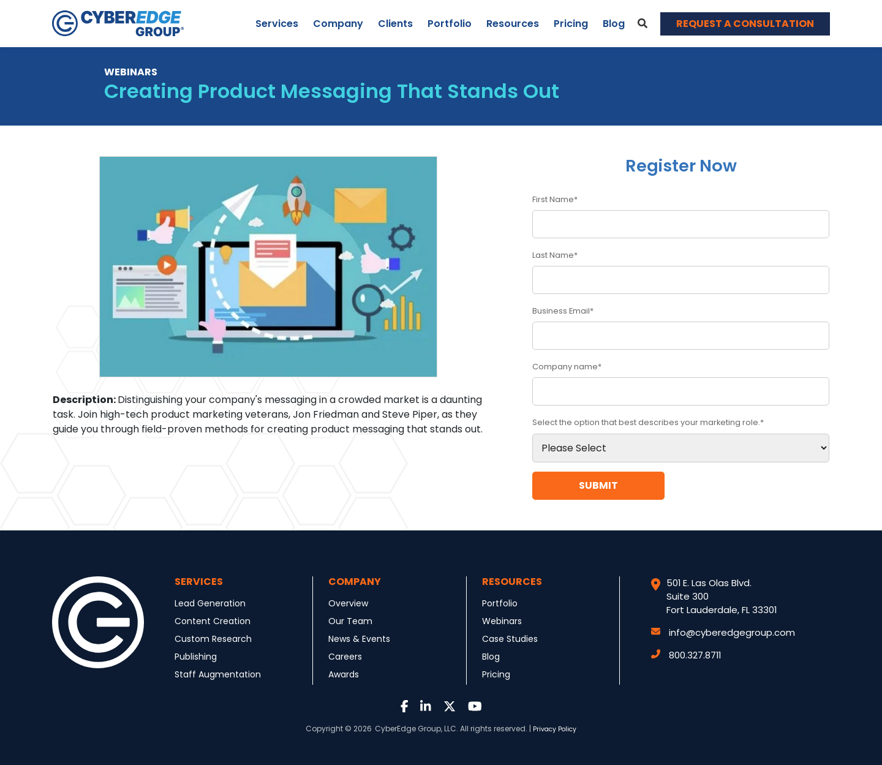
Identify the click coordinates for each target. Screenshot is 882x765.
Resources (512, 24)
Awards (343, 674)
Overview (348, 603)
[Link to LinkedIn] (425, 707)
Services (276, 24)
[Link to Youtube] (475, 707)
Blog (614, 24)
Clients (395, 24)
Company (338, 24)
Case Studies (510, 639)
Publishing (196, 656)
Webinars (502, 621)
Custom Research (213, 639)
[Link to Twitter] (449, 707)
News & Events (359, 639)
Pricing (571, 24)
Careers (345, 656)
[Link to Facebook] (405, 707)
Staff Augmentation (218, 674)
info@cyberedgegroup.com (723, 632)
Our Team (350, 621)
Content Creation (213, 621)
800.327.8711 (686, 655)
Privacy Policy (554, 729)
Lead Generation (210, 603)
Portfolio (450, 24)
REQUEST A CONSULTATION (745, 24)
